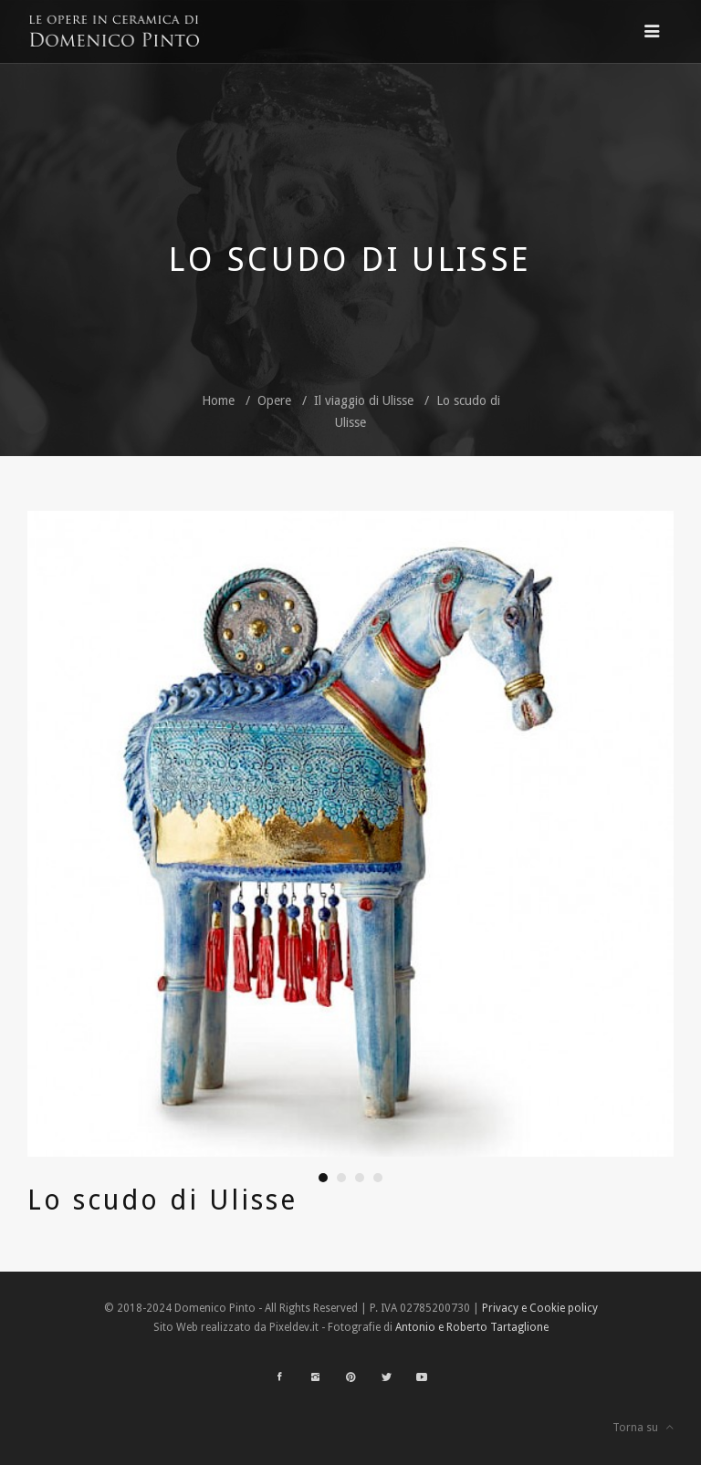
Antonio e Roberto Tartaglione (472, 1327)
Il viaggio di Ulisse (363, 400)
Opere (274, 400)
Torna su (643, 1427)
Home (218, 400)
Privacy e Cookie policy (540, 1308)
